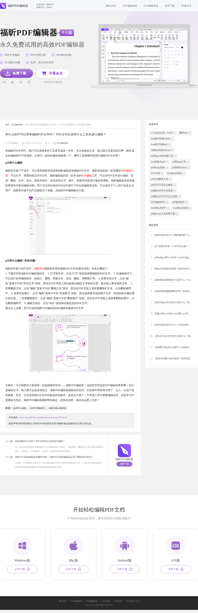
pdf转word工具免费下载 (164, 213)
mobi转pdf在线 (182, 208)
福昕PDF (39, 268)
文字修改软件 (159, 202)
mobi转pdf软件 (160, 208)
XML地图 (106, 601)
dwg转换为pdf (159, 161)
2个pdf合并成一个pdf (163, 133)
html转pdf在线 (175, 173)
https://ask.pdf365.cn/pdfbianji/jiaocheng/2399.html (43, 417)
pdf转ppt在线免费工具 (163, 156)
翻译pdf (185, 133)
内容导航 (118, 601)
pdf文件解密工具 (161, 179)
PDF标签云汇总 (132, 601)
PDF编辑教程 (130, 6)
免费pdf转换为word (162, 150)
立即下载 (22, 569)
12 (172, 358)
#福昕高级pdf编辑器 (57, 408)
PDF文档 (157, 173)
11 (172, 347)
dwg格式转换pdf (160, 144)
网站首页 (111, 6)
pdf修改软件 (180, 202)
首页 (7, 124)
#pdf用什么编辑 (19, 408)
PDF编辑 (86, 175)
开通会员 (186, 6)
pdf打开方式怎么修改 (163, 185)
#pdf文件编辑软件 (37, 408)
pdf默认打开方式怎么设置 (165, 196)
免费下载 (124, 464)
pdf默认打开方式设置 (163, 190)
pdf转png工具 (180, 161)
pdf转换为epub (180, 167)
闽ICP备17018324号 (104, 605)
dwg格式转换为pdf (162, 138)
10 (172, 336)
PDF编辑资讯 (151, 6)
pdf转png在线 (159, 167)
